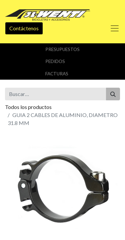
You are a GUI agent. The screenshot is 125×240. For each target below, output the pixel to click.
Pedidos (55, 61)
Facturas (56, 73)
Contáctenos (24, 28)
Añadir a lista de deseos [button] (36, 203)
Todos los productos (28, 107)
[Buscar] (113, 94)
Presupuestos (62, 49)
